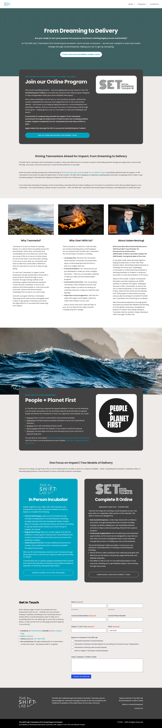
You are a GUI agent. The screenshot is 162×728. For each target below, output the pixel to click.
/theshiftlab (35, 631)
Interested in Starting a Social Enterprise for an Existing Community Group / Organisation (107, 644)
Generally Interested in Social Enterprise (89, 641)
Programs (141, 4)
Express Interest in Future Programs (48, 573)
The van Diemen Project (97, 172)
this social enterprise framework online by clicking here (68, 438)
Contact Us (154, 4)
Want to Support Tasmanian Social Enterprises (91, 651)
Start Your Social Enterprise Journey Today (81, 54)
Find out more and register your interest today (57, 135)
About (130, 4)
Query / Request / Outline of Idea (83, 657)
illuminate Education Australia (73, 172)
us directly (26, 636)
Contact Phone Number (117, 616)
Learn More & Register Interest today (114, 575)
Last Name (111, 609)
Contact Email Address (83, 616)
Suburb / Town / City (82, 627)
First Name (74, 609)
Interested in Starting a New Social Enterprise (91, 647)
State (113, 627)
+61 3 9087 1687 (39, 639)
